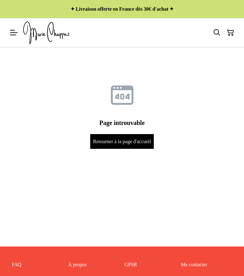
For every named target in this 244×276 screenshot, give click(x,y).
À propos (77, 264)
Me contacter (194, 264)
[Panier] (230, 33)
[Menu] (14, 32)
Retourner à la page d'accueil (122, 141)
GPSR (131, 264)
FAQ (17, 264)
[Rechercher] (217, 33)
